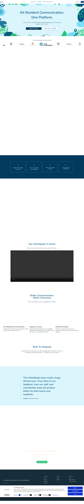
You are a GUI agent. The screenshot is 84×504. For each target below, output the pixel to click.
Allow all (75, 494)
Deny (75, 500)
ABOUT (44, 1)
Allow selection (75, 497)
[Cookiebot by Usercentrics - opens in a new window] (6, 502)
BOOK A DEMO (33, 28)
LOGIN (77, 1)
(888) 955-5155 (5, 483)
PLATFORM (33, 1)
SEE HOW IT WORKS (50, 28)
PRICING (39, 1)
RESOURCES (49, 1)
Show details (55, 501)
